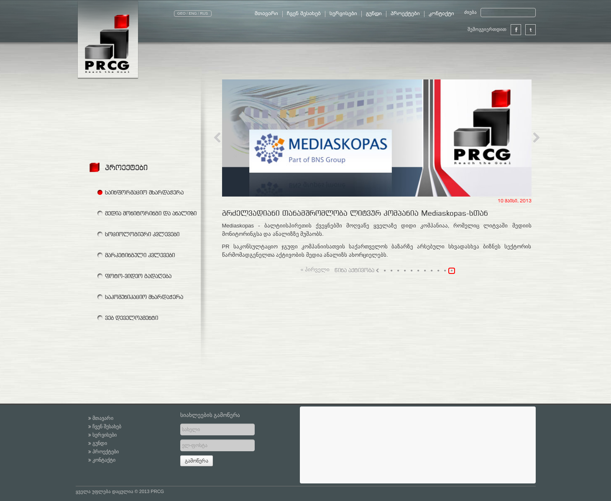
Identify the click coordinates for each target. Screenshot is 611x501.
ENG (193, 13)
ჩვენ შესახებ (304, 13)
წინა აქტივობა (357, 271)
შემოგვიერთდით (494, 29)
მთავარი (266, 13)
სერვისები (343, 13)
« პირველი (315, 270)
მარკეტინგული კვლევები (140, 255)
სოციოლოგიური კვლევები (142, 234)
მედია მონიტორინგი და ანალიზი (151, 213)
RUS (204, 13)
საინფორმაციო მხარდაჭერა (144, 192)
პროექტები (405, 13)
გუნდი (374, 13)
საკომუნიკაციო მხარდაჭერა (144, 297)
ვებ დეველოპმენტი (131, 317)
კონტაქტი (441, 13)
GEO (181, 13)
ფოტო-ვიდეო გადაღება (138, 276)
